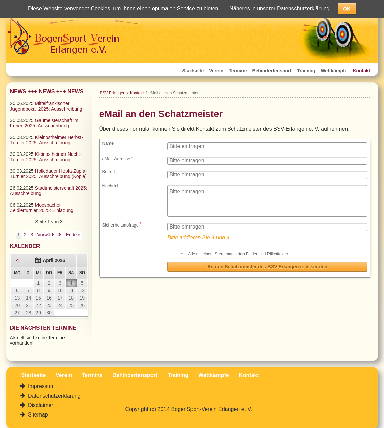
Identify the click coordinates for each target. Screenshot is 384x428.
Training (306, 70)
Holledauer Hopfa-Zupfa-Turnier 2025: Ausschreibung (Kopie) (48, 173)
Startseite (193, 70)
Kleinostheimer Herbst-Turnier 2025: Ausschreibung (46, 140)
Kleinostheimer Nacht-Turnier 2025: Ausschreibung (46, 156)
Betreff (108, 171)
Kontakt (361, 70)
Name (108, 143)
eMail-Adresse (117, 158)
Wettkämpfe (334, 70)
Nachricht (111, 185)
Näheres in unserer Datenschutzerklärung (279, 8)
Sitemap (37, 415)
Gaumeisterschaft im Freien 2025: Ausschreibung (44, 123)
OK (346, 8)
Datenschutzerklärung (54, 396)
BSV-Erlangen (112, 93)
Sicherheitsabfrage (130, 224)
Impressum (41, 386)
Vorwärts (46, 234)
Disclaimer (40, 405)
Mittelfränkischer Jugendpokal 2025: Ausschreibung (46, 106)
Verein (216, 70)
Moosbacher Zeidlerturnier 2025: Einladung (42, 207)
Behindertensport (271, 70)
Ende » (73, 234)
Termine (238, 70)
